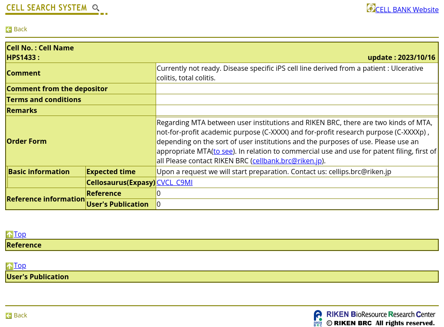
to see (223, 151)
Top (15, 234)
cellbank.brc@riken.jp (287, 160)
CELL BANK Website (403, 9)
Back (16, 29)
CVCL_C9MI (175, 182)
